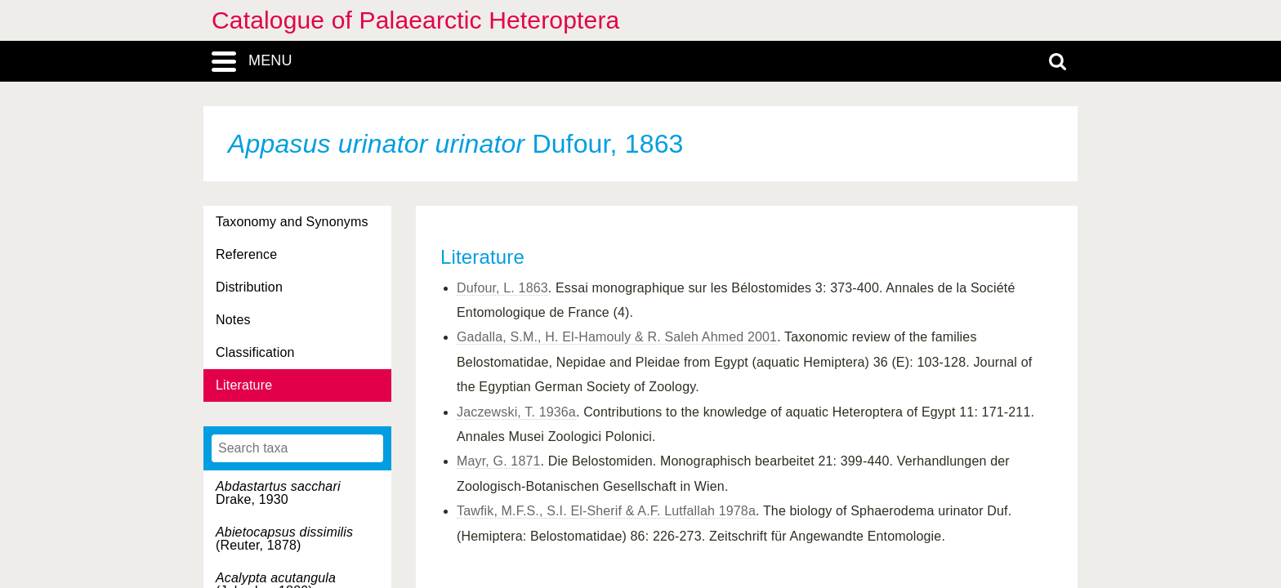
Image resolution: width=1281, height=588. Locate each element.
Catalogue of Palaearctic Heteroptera (415, 20)
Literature (244, 385)
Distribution (249, 287)
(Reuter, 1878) (284, 538)
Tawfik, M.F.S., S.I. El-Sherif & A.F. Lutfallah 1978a (606, 511)
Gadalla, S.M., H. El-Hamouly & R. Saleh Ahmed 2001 (617, 337)
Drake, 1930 (278, 492)
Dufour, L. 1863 (502, 288)
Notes (233, 320)
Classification (255, 352)
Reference (246, 254)
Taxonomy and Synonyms (292, 222)
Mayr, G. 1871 (499, 461)
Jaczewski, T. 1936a (516, 412)
